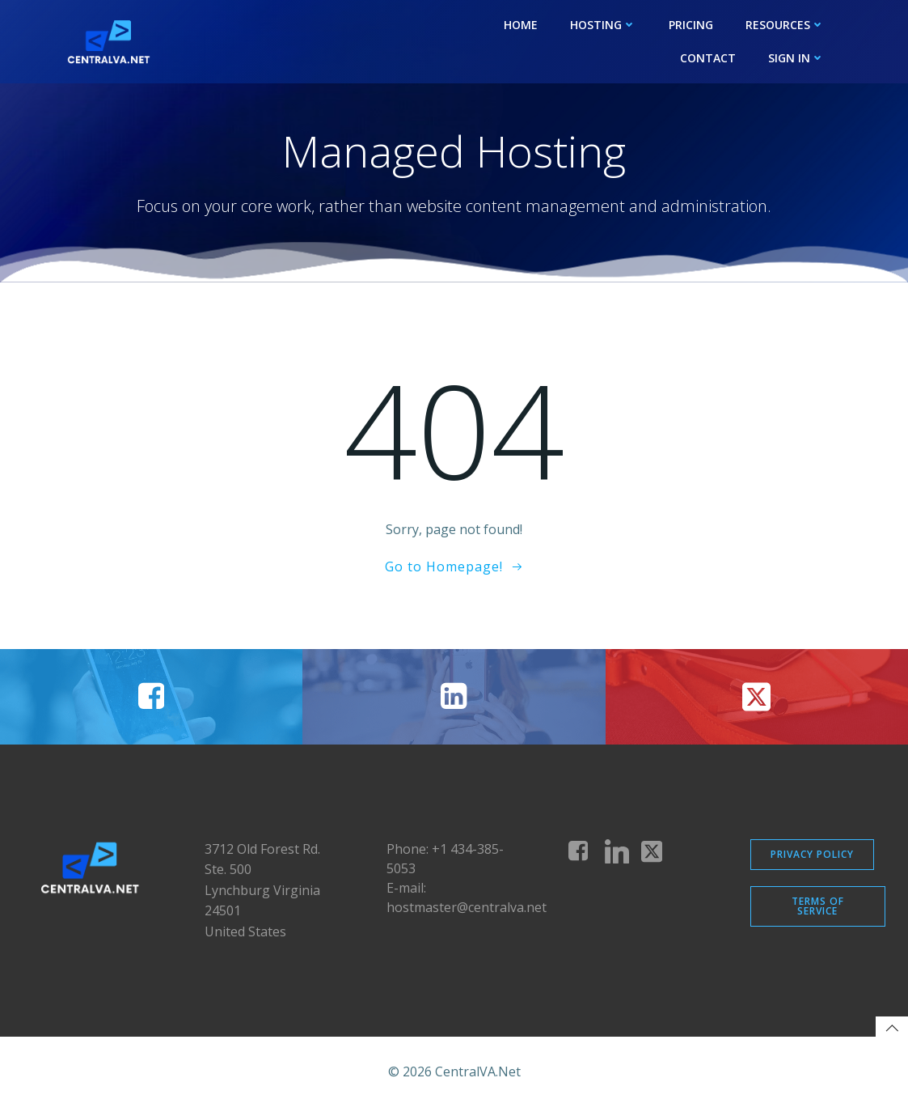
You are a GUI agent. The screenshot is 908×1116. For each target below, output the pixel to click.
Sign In (797, 58)
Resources (786, 24)
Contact (709, 58)
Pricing (691, 24)
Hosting (604, 24)
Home (521, 24)
